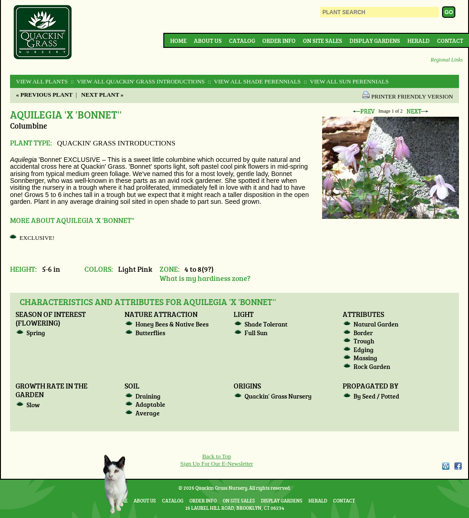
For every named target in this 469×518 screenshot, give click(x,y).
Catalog (242, 40)
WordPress (445, 466)
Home (178, 40)
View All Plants (42, 81)
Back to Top (216, 456)
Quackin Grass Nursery (43, 33)
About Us (208, 40)
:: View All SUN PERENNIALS (345, 81)
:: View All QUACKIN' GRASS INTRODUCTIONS (137, 81)
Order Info (279, 40)
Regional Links (447, 60)
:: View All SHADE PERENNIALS (253, 81)
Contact (450, 40)
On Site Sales (322, 40)
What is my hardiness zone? (205, 278)
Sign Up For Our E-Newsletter (216, 463)
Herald (418, 40)
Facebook (458, 466)
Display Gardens (374, 40)
